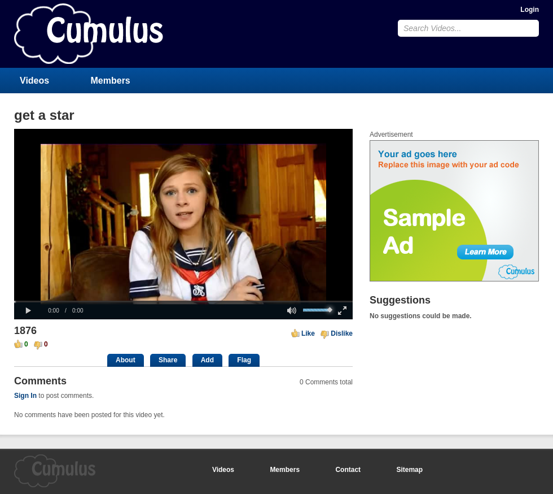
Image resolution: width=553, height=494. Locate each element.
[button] (28, 310)
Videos (34, 80)
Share (168, 360)
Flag (244, 360)
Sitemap (409, 470)
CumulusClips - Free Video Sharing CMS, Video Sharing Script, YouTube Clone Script (88, 33)
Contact (348, 470)
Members (110, 80)
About (125, 360)
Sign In (25, 396)
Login (529, 10)
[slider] (183, 301)
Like (308, 333)
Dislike (342, 333)
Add (207, 360)
